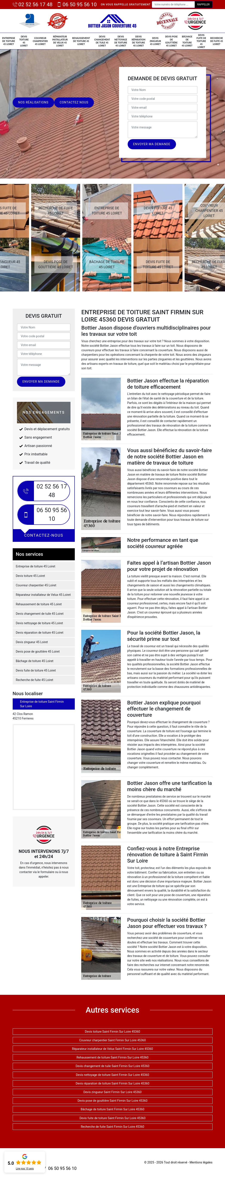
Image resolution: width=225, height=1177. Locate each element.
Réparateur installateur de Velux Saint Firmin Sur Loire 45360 (112, 1049)
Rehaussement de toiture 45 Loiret (81, 41)
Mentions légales (201, 1162)
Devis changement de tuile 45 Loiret (102, 41)
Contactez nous (74, 102)
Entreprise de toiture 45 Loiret (8, 41)
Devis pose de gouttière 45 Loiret (171, 41)
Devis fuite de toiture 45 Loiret (201, 41)
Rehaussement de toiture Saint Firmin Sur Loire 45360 (112, 1057)
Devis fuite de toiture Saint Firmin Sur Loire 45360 (112, 1118)
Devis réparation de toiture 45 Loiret (138, 41)
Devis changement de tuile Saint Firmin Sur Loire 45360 (112, 1066)
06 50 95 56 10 (77, 5)
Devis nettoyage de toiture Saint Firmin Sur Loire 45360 (112, 1075)
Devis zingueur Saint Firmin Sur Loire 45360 (112, 1092)
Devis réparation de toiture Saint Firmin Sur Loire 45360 (112, 1083)
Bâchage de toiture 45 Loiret (187, 41)
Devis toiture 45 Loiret (24, 41)
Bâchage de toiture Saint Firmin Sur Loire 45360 (112, 1109)
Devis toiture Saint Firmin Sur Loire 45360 (112, 1031)
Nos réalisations (33, 102)
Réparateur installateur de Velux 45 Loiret (60, 41)
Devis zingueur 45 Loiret (155, 41)
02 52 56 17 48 (33, 5)
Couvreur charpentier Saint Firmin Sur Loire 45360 (112, 1040)
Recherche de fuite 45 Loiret (216, 41)
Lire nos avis (25, 1168)
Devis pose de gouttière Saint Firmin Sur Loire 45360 (112, 1100)
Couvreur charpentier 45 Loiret (40, 41)
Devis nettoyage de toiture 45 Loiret (120, 41)
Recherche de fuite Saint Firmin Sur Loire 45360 (112, 1126)
